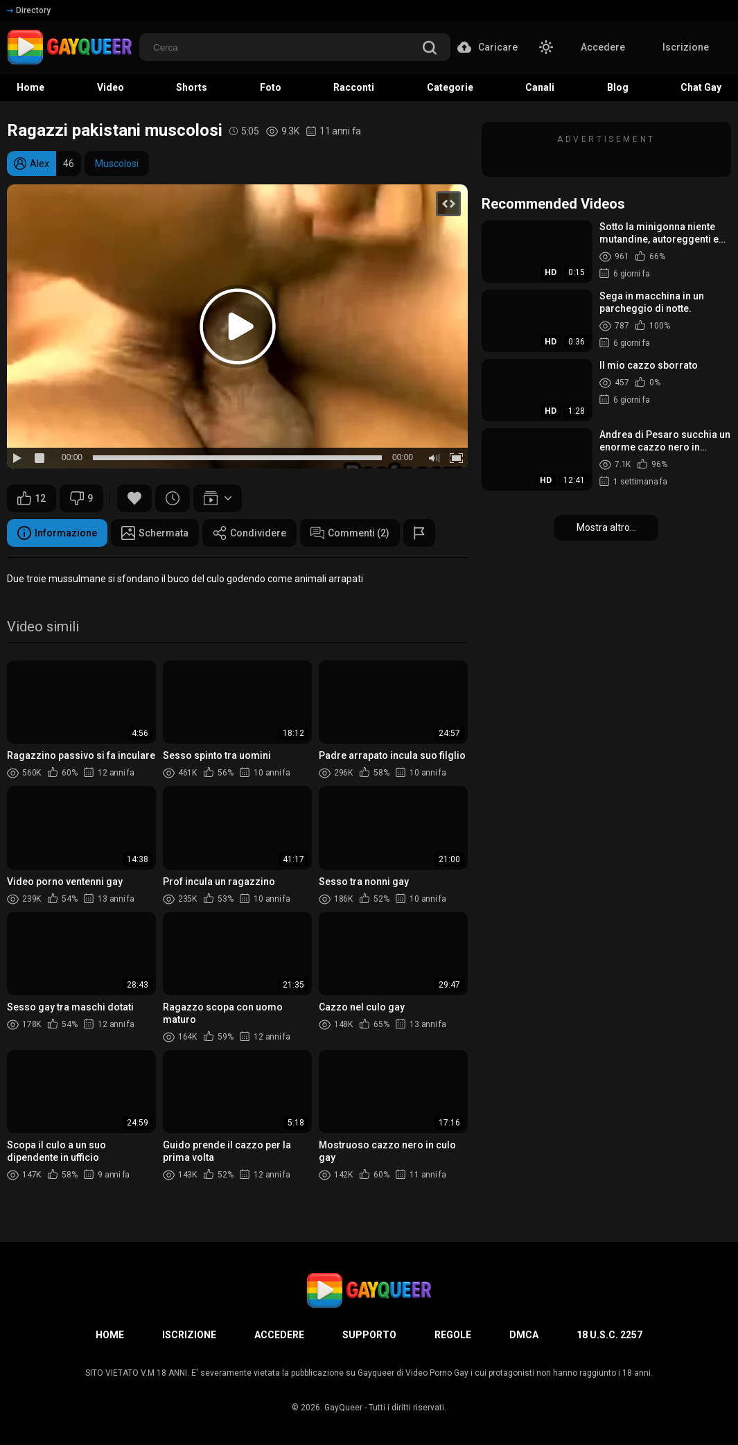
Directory (29, 10)
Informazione (57, 533)
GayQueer (343, 1407)
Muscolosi (117, 163)
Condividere (249, 533)
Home (110, 1334)
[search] (430, 49)
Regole (452, 1334)
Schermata (154, 533)
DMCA (523, 1334)
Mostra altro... (606, 527)
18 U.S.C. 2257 (609, 1334)
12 (31, 498)
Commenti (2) (349, 533)
